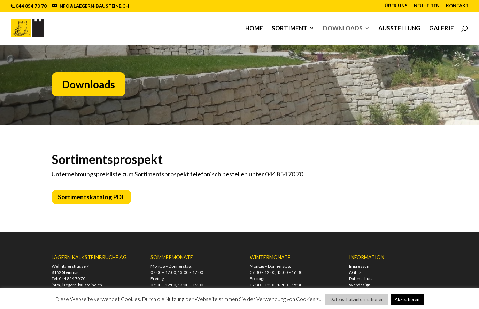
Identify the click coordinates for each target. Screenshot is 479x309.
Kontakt (457, 5)
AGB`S (355, 272)
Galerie (441, 29)
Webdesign (359, 284)
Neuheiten (427, 5)
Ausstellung (399, 29)
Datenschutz (361, 278)
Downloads (343, 29)
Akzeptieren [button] (407, 299)
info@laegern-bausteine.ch (77, 284)
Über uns (396, 5)
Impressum (360, 266)
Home (254, 29)
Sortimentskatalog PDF (91, 197)
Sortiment (289, 29)
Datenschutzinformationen (357, 299)
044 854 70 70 (72, 278)
